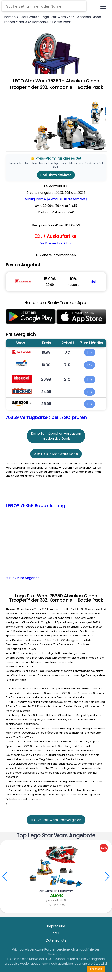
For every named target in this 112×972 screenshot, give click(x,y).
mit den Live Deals (56, 438)
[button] (107, 876)
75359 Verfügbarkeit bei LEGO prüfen (46, 417)
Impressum (56, 926)
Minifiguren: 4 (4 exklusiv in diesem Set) (56, 199)
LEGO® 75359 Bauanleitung (35, 506)
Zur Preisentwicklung (55, 243)
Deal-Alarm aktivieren (55, 175)
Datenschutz (56, 940)
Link (94, 281)
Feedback (96, 968)
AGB (56, 933)
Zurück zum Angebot (22, 578)
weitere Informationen (58, 255)
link (89, 352)
